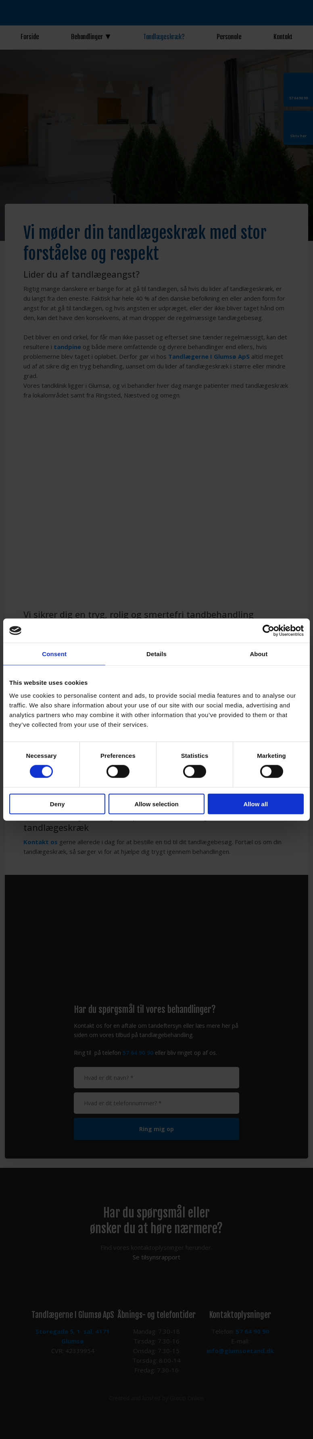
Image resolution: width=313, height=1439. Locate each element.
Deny (57, 803)
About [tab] (258, 653)
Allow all (255, 803)
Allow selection (156, 803)
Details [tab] (156, 653)
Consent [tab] (54, 653)
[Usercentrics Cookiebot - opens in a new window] (268, 631)
